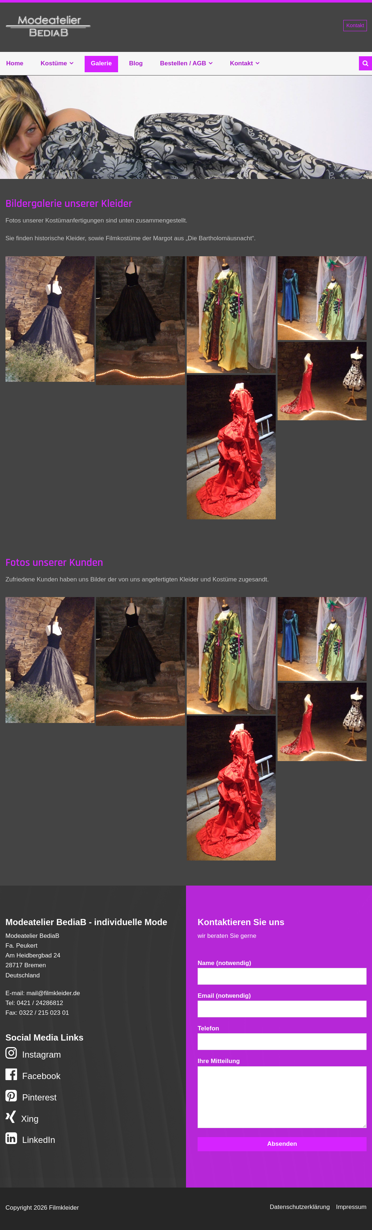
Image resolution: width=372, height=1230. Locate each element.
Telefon (282, 1039)
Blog (136, 63)
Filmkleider (48, 27)
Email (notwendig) (282, 1007)
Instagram (33, 1053)
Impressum (351, 1207)
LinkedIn (30, 1138)
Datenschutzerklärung (300, 1207)
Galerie (101, 63)
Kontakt (355, 25)
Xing (22, 1117)
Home (14, 63)
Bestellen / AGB (183, 63)
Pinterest (31, 1096)
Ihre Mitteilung (282, 1096)
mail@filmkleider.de (53, 993)
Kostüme (54, 63)
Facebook (32, 1074)
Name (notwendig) (282, 974)
